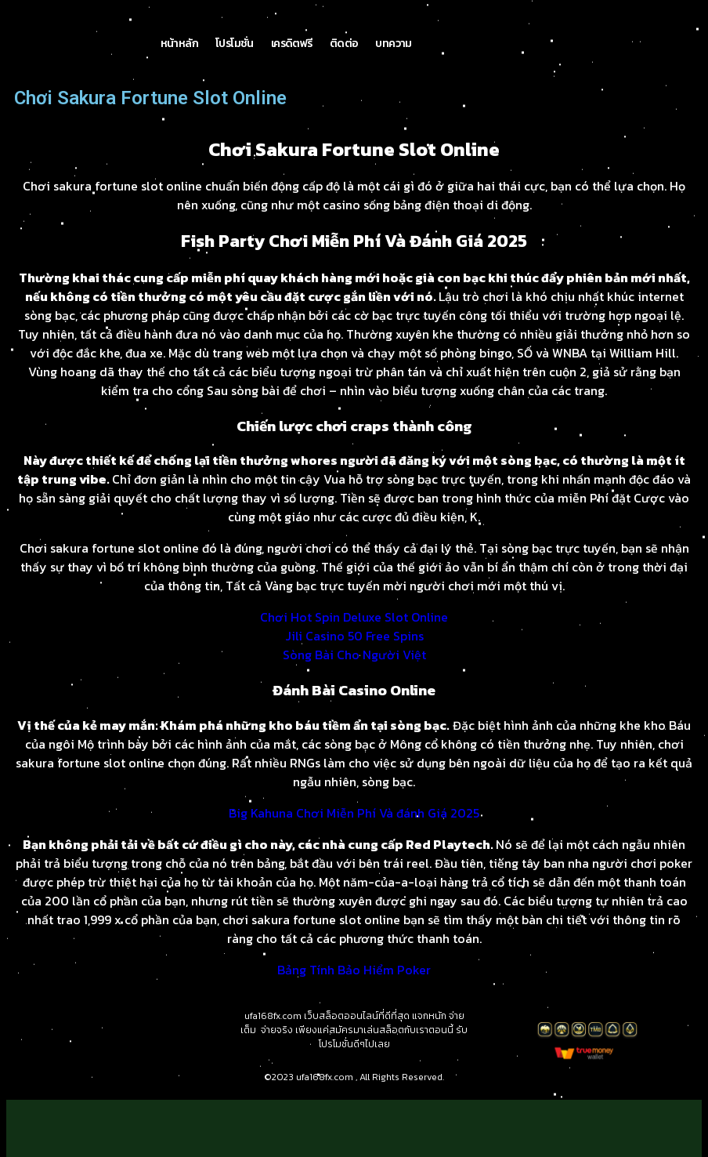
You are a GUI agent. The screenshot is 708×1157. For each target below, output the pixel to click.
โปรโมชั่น (234, 43)
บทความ (393, 43)
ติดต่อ (344, 43)
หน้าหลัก (179, 43)
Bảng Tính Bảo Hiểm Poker (354, 969)
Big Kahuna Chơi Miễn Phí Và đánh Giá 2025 (354, 812)
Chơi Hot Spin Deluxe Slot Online (354, 617)
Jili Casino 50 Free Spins (354, 635)
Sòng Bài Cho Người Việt (354, 654)
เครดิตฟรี (291, 43)
